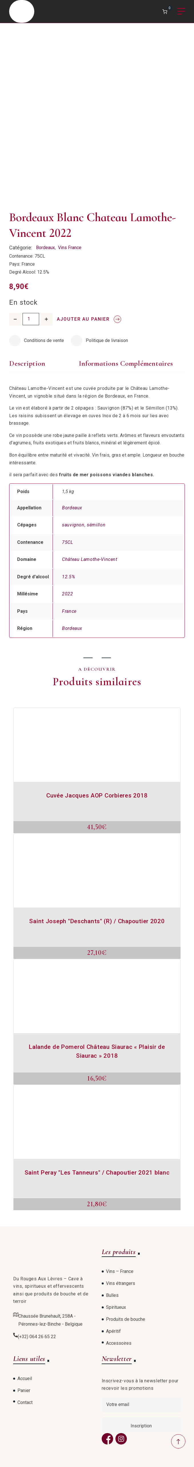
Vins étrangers (120, 1283)
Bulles (112, 1295)
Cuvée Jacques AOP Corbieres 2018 (97, 795)
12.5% (68, 576)
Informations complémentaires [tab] (126, 363)
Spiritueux (116, 1307)
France (69, 611)
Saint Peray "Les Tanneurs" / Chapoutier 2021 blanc (97, 1172)
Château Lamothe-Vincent (89, 559)
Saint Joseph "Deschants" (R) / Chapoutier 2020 (97, 921)
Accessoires (118, 1343)
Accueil (24, 1378)
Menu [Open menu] (181, 11)
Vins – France (119, 1271)
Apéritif (113, 1331)
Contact (25, 1402)
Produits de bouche (125, 1319)
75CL (67, 542)
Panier (23, 1390)
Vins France (69, 247)
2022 (67, 594)
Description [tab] (27, 363)
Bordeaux (45, 247)
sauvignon (73, 525)
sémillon (96, 525)
